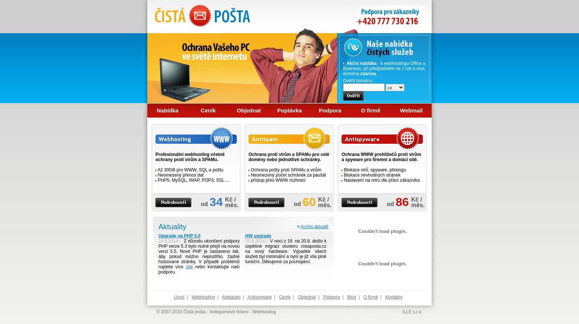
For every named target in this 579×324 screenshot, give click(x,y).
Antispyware (259, 297)
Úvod (179, 297)
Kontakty (393, 297)
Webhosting (203, 297)
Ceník (208, 110)
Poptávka (289, 110)
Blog (351, 297)
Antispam (231, 297)
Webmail (411, 110)
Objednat (249, 110)
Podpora (330, 110)
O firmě (371, 110)
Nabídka (167, 110)
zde (189, 266)
